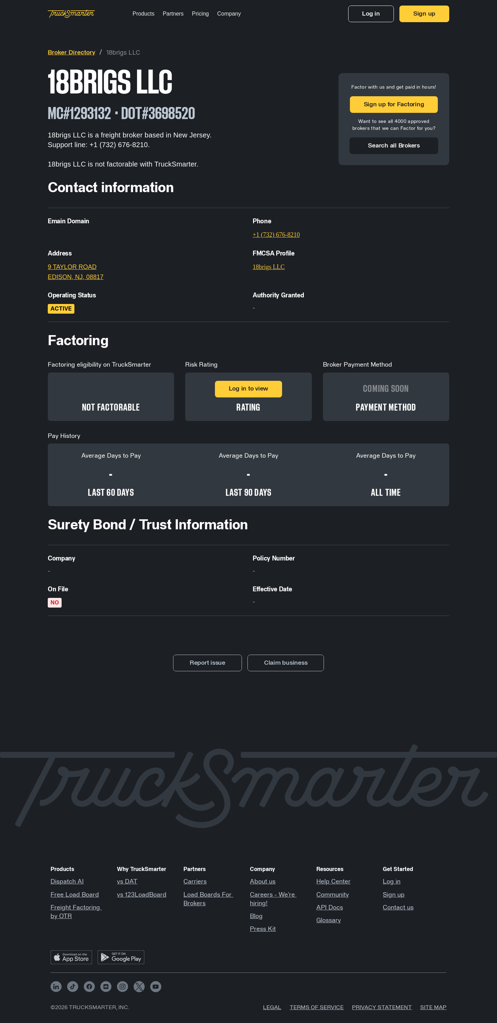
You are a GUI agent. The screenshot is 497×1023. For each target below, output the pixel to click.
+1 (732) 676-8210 (276, 234)
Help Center (333, 882)
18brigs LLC (123, 52)
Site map (433, 1007)
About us (262, 882)
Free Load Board (75, 895)
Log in (391, 882)
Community (332, 895)
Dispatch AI (67, 882)
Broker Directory (71, 53)
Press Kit (263, 929)
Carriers (195, 882)
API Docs (329, 908)
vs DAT (127, 882)
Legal (272, 1007)
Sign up (394, 895)
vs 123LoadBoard (141, 895)
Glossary (328, 920)
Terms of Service (317, 1007)
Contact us (398, 908)
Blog (256, 916)
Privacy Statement (382, 1007)
